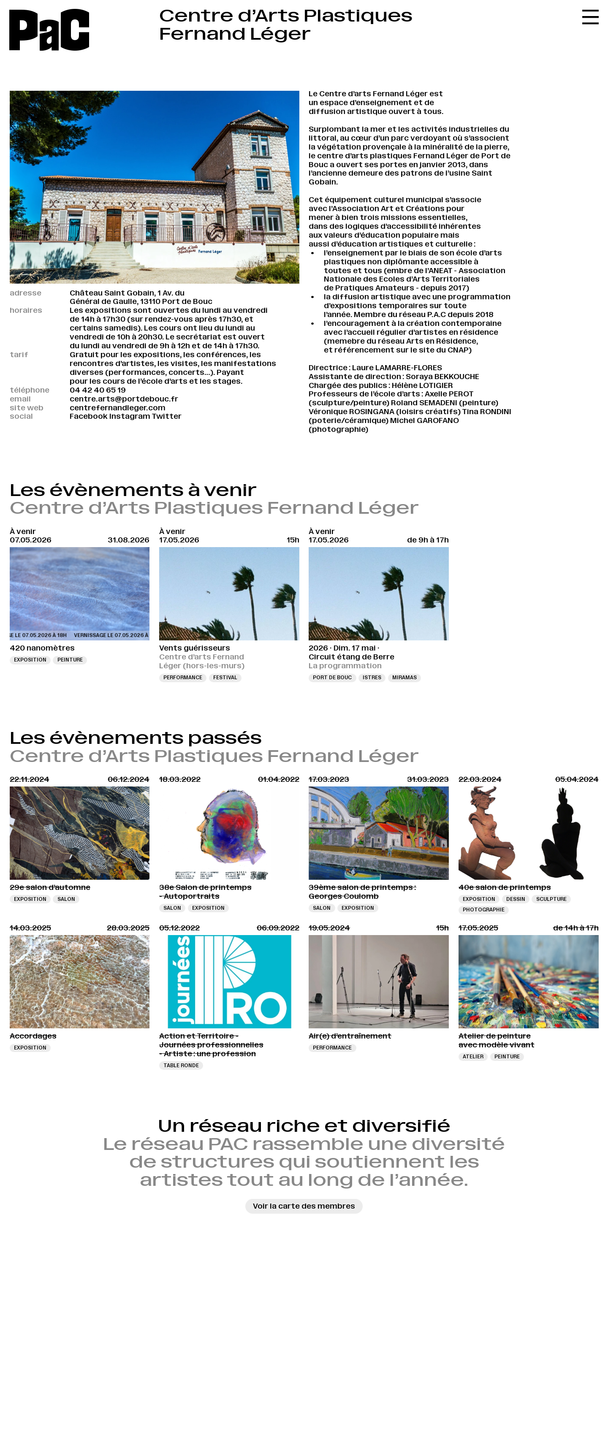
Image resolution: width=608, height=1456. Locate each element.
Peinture (70, 660)
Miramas (404, 678)
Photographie (484, 910)
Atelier (473, 1057)
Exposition (30, 660)
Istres (372, 678)
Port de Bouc (332, 678)
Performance (182, 678)
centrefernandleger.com (118, 407)
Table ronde (181, 1065)
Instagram (129, 416)
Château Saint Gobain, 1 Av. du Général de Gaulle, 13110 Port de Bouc (141, 297)
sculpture (551, 899)
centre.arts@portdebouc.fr (124, 399)
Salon (66, 899)
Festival (225, 678)
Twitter (167, 416)
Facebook (89, 416)
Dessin (515, 899)
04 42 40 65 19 (98, 390)
